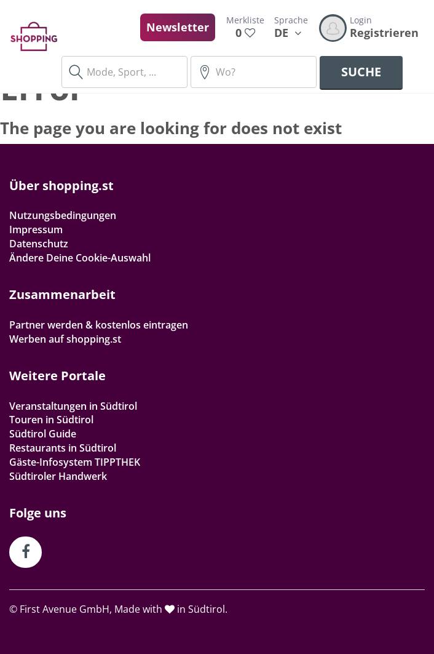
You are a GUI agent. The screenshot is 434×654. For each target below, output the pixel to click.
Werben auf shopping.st (65, 339)
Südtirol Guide (42, 434)
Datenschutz (38, 243)
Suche (361, 71)
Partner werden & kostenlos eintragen (98, 325)
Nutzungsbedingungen (62, 215)
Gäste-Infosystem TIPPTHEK (74, 462)
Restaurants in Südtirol (62, 448)
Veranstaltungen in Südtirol (73, 406)
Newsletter (177, 27)
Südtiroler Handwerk (58, 476)
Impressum (36, 229)
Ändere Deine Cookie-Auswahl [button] (80, 258)
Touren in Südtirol (51, 419)
